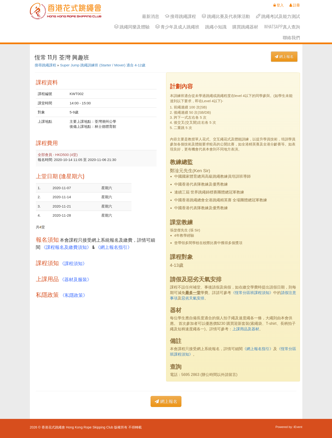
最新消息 (150, 16)
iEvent (298, 427)
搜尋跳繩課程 (180, 16)
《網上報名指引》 (114, 247)
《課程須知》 (73, 263)
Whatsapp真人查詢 (282, 26)
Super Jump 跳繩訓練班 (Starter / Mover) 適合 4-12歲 (102, 65)
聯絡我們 (291, 37)
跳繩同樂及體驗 (132, 26)
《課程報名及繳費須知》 (66, 247)
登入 (278, 5)
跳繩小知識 (216, 26)
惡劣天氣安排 (192, 298)
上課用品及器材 (245, 329)
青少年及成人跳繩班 (177, 26)
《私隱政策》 (73, 295)
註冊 (294, 5)
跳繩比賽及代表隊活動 (226, 16)
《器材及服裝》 (76, 279)
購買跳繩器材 (245, 26)
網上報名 (284, 56)
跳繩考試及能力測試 (278, 16)
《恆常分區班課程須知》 (252, 293)
